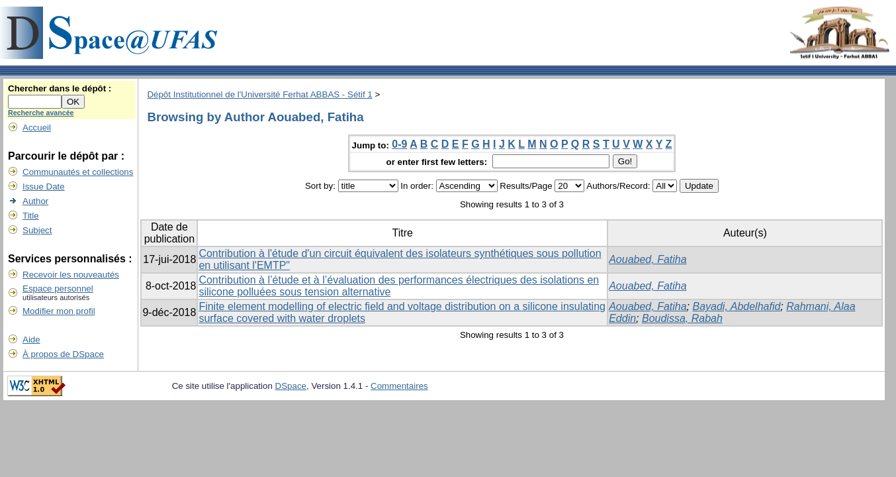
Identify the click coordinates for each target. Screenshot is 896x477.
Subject (37, 230)
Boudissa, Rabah (682, 318)
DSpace (290, 386)
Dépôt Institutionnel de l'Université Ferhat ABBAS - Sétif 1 (259, 94)
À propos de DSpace (63, 354)
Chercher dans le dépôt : (59, 88)
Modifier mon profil (58, 311)
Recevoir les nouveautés (70, 275)
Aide (31, 339)
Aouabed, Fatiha (647, 259)
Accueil (36, 127)
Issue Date (43, 186)
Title (30, 216)
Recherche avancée (41, 113)
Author (35, 201)
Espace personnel (57, 288)
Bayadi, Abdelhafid (737, 306)
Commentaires (399, 386)
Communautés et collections (77, 172)
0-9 (399, 144)
